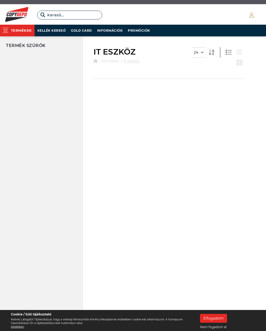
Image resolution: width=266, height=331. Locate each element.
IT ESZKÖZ (131, 61)
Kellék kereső (51, 30)
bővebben (17, 326)
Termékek (110, 61)
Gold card (81, 30)
